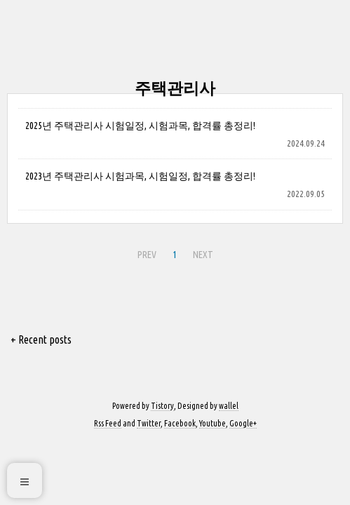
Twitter (149, 423)
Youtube (212, 423)
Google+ (243, 423)
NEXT (203, 254)
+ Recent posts (41, 339)
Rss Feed (107, 423)
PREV (146, 254)
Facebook (180, 423)
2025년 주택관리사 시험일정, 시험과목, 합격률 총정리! (140, 125)
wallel (228, 405)
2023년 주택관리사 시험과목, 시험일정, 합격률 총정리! (140, 176)
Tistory (162, 405)
